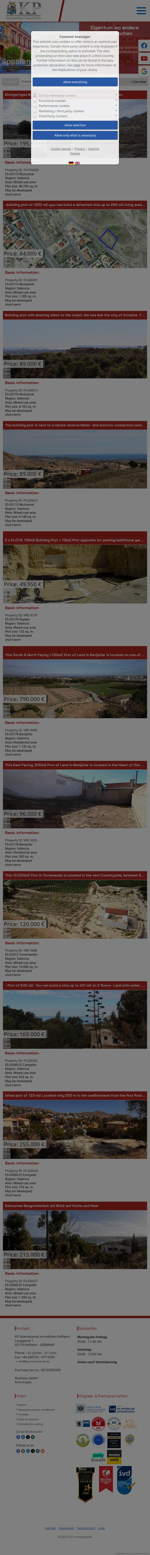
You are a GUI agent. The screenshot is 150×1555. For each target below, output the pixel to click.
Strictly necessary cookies (57, 95)
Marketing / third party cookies (61, 111)
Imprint (93, 149)
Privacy (79, 149)
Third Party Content (53, 116)
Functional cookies (52, 101)
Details (75, 153)
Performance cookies (54, 106)
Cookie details (61, 149)
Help (76, 65)
